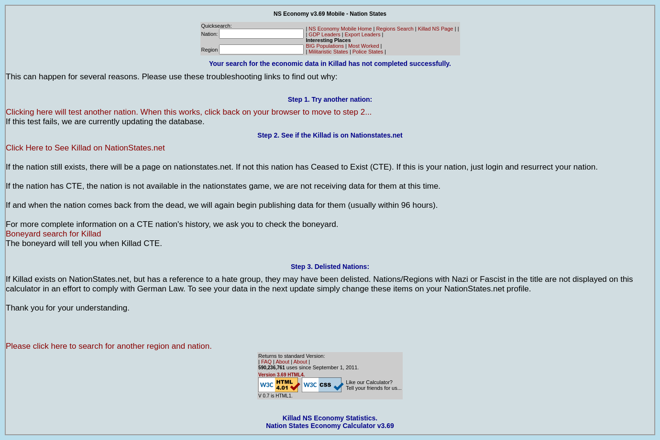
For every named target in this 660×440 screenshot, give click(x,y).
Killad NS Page (435, 29)
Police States (367, 51)
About (282, 362)
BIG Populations (325, 46)
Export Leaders (363, 34)
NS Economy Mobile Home (340, 29)
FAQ (266, 362)
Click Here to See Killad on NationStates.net (85, 147)
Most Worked (363, 46)
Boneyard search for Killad (53, 233)
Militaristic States (328, 51)
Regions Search (394, 29)
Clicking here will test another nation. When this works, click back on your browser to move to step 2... (189, 112)
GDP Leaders (324, 34)
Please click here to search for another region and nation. (109, 346)
